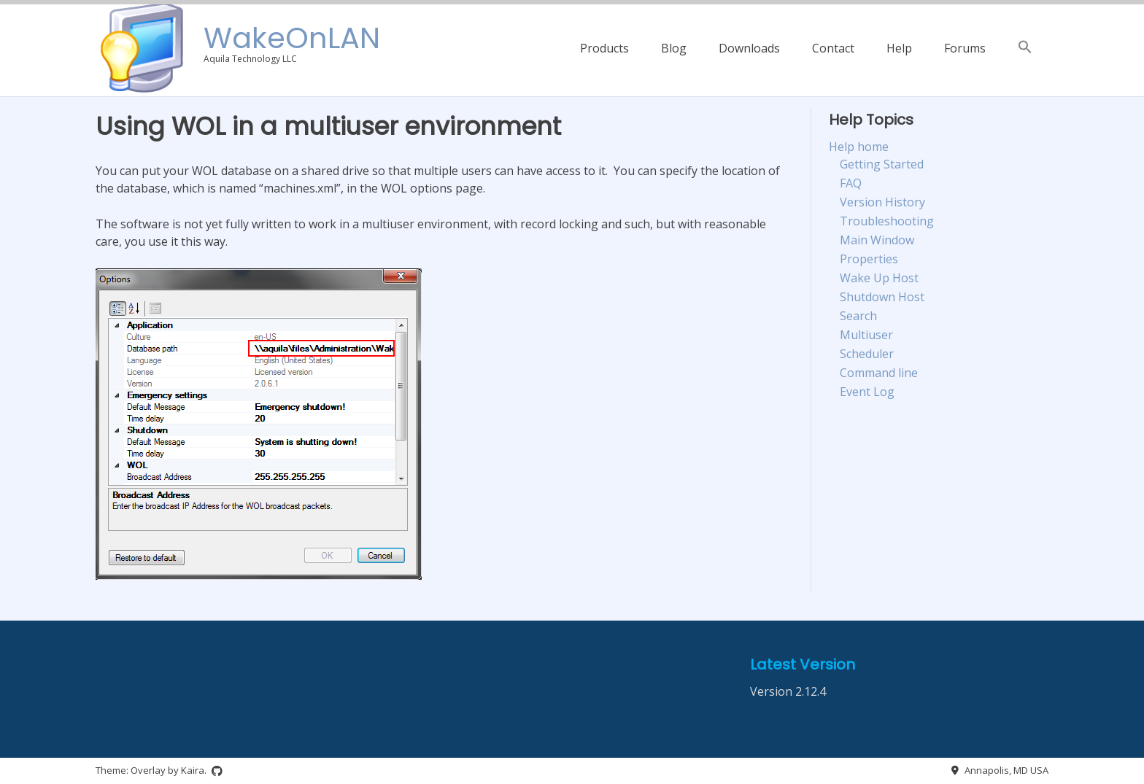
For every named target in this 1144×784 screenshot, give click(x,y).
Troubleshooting (887, 221)
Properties (869, 259)
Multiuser (866, 335)
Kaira (192, 770)
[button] (1025, 47)
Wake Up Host (879, 278)
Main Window (877, 240)
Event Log (867, 392)
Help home (859, 147)
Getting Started (882, 164)
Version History (882, 202)
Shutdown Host (882, 297)
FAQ (851, 183)
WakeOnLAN (292, 38)
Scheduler (867, 354)
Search (858, 316)
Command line (879, 373)
